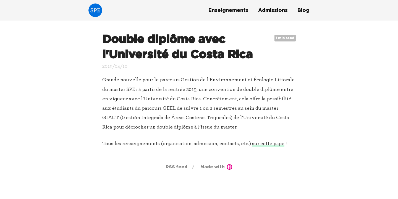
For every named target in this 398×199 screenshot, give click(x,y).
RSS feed (176, 166)
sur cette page (268, 143)
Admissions (273, 10)
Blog (303, 10)
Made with (216, 166)
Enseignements (228, 10)
